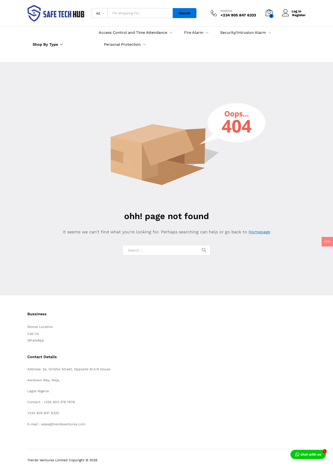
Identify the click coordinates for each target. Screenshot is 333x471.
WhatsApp (35, 340)
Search (184, 13)
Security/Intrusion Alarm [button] (243, 33)
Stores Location (40, 327)
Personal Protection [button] (122, 44)
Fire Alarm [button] (193, 33)
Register (299, 15)
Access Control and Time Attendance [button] (133, 33)
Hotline (226, 11)
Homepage (259, 231)
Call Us (33, 334)
